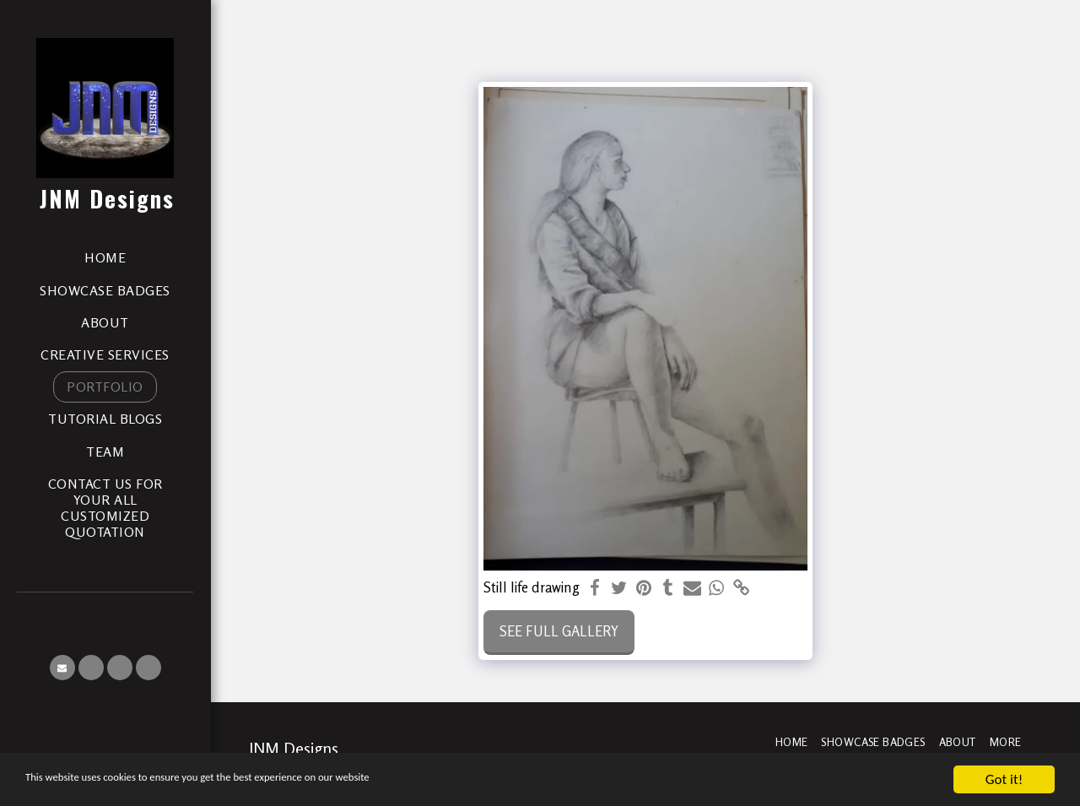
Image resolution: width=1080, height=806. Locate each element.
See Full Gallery (559, 631)
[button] (62, 667)
